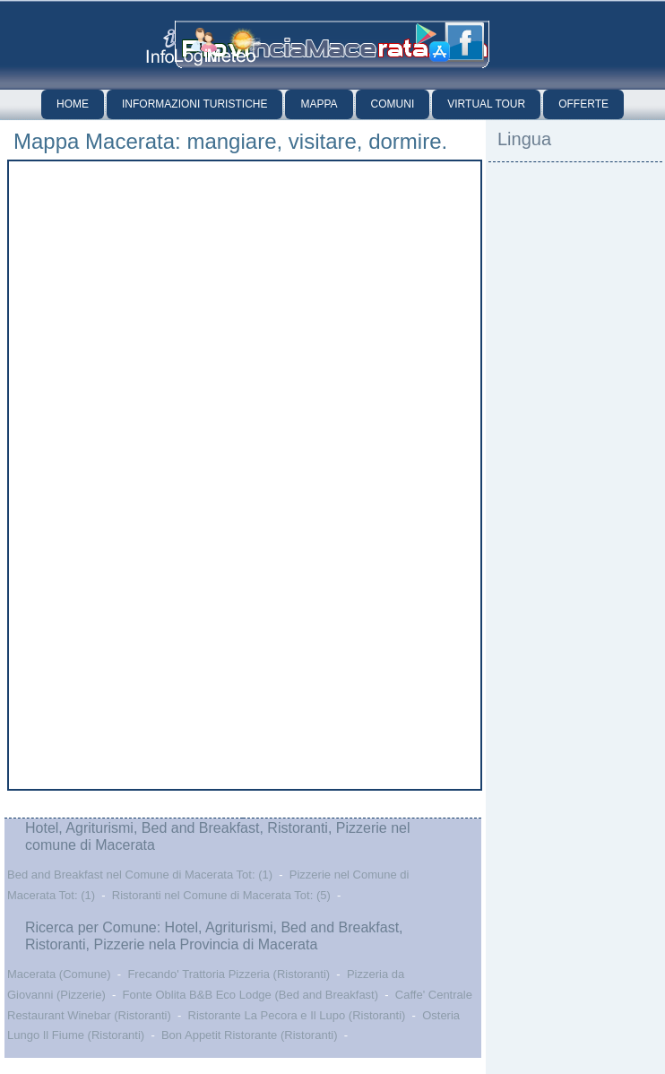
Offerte (583, 104)
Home (72, 104)
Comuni (393, 104)
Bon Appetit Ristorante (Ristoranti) (249, 1035)
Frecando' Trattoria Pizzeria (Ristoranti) (228, 974)
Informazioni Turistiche (194, 104)
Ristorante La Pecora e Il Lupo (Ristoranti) (297, 1015)
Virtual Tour (486, 104)
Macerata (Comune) (59, 974)
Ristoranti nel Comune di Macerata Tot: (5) (221, 895)
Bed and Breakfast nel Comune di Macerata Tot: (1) (139, 874)
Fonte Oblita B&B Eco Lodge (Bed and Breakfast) (250, 994)
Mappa (318, 104)
